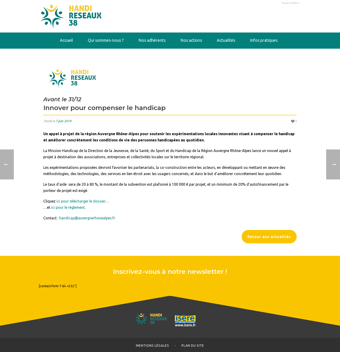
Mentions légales (152, 345)
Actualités (226, 40)
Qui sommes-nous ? (106, 40)
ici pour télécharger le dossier (80, 201)
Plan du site (193, 345)
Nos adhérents (152, 40)
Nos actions (191, 40)
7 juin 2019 (63, 121)
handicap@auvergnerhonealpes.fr (87, 218)
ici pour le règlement (68, 207)
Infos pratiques (264, 40)
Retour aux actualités (269, 237)
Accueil (66, 40)
